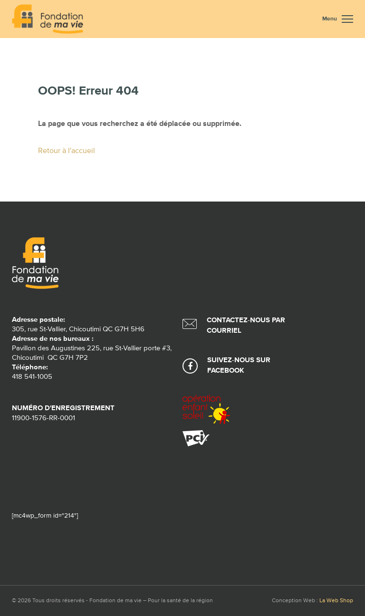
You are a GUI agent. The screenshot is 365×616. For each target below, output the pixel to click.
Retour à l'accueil (66, 151)
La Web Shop (336, 601)
